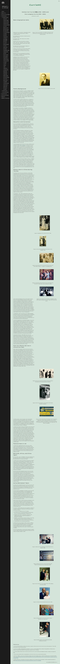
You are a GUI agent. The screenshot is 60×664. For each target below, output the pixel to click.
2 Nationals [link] (5, 90)
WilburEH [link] (5, 86)
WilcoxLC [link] (5, 87)
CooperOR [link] (5, 36)
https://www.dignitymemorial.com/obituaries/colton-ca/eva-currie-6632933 (28, 660)
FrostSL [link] (5, 45)
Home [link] (3, 11)
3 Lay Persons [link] (5, 92)
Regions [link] (3, 96)
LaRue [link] (4, 65)
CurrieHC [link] (5, 39)
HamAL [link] (4, 53)
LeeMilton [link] (5, 68)
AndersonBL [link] (5, 20)
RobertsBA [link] (5, 75)
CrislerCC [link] (5, 38)
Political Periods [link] (5, 95)
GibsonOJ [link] (5, 47)
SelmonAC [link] (5, 80)
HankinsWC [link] (5, 54)
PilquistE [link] (5, 74)
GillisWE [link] (5, 48)
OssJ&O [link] (5, 89)
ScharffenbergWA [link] (6, 77)
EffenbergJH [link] (6, 44)
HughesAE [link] (5, 57)
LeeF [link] (4, 66)
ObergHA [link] (5, 72)
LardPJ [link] (4, 63)
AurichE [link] (5, 26)
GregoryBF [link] (5, 51)
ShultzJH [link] (5, 78)
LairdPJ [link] (5, 62)
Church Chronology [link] (6, 14)
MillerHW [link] (5, 71)
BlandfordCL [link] (6, 29)
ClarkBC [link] (5, 33)
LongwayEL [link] (5, 69)
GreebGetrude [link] (6, 50)
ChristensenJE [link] (6, 32)
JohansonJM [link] (6, 60)
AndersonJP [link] (5, 23)
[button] (59, 1)
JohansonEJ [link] (5, 59)
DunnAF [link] (5, 42)
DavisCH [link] (5, 41)
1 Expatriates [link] (5, 17)
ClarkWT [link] (5, 35)
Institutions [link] (4, 93)
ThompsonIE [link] (6, 83)
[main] (35, 5)
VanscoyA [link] (5, 84)
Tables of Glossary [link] (5, 98)
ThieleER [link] (5, 81)
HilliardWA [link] (5, 56)
